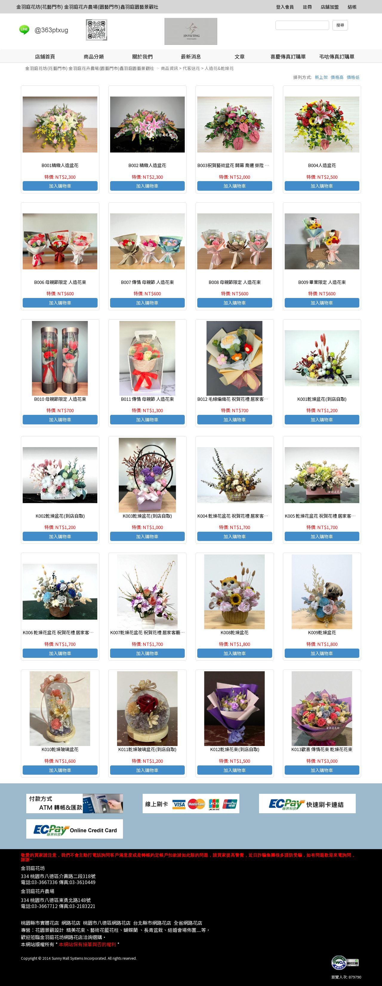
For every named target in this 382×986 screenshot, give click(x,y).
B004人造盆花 (322, 165)
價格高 (337, 77)
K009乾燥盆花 (322, 632)
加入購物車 (60, 186)
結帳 (352, 7)
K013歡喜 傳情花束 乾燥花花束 (321, 749)
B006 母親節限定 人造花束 (60, 282)
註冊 (307, 7)
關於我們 (142, 56)
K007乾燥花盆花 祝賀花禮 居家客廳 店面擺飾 (154, 632)
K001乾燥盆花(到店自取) (321, 399)
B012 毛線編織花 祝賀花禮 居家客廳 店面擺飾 (242, 399)
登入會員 (285, 7)
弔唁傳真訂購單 (337, 56)
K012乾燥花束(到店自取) (234, 749)
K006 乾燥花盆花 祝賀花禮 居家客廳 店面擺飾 (68, 632)
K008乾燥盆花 (235, 632)
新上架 (321, 77)
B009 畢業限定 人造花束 (322, 282)
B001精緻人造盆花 (59, 165)
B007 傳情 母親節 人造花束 (147, 282)
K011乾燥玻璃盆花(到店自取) (147, 749)
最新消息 (191, 56)
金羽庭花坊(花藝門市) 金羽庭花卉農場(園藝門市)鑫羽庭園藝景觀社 (87, 6)
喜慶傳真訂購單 (288, 56)
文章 (240, 56)
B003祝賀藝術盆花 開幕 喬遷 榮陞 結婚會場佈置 (244, 165)
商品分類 (94, 56)
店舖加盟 (330, 7)
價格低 (353, 77)
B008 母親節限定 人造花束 (235, 282)
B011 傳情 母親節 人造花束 (147, 399)
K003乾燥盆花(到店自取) (147, 516)
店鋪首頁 (45, 56)
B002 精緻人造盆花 (147, 165)
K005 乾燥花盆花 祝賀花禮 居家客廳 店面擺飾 (330, 516)
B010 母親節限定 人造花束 (60, 399)
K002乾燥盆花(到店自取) (60, 516)
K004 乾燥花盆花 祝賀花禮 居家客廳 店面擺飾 (242, 516)
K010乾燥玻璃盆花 (59, 749)
